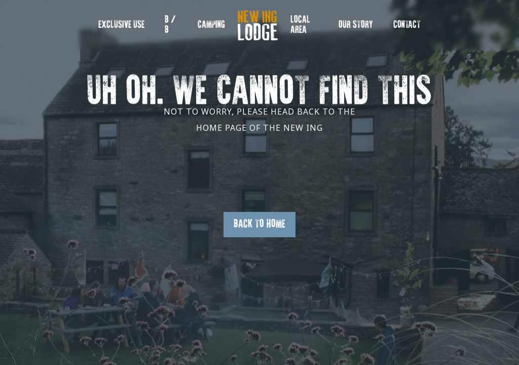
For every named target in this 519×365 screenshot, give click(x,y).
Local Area (300, 25)
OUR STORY (356, 25)
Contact (407, 25)
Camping (211, 25)
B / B (170, 25)
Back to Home (259, 224)
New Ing (254, 30)
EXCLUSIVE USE (121, 25)
